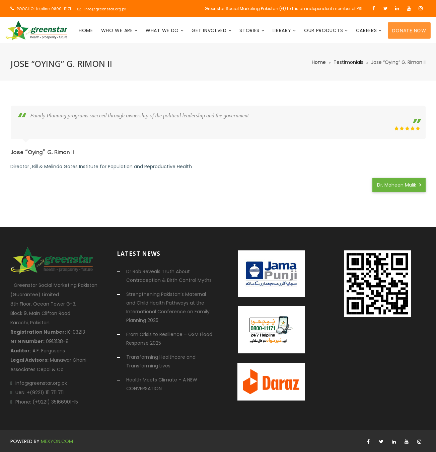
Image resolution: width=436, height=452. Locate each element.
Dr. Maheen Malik (399, 185)
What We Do (163, 30)
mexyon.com (57, 441)
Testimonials (348, 62)
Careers (367, 30)
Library (283, 30)
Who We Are (118, 30)
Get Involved (210, 30)
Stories (250, 30)
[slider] (407, 128)
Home (86, 30)
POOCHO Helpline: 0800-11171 (44, 8)
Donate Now (409, 30)
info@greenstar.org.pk (105, 9)
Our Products (324, 30)
